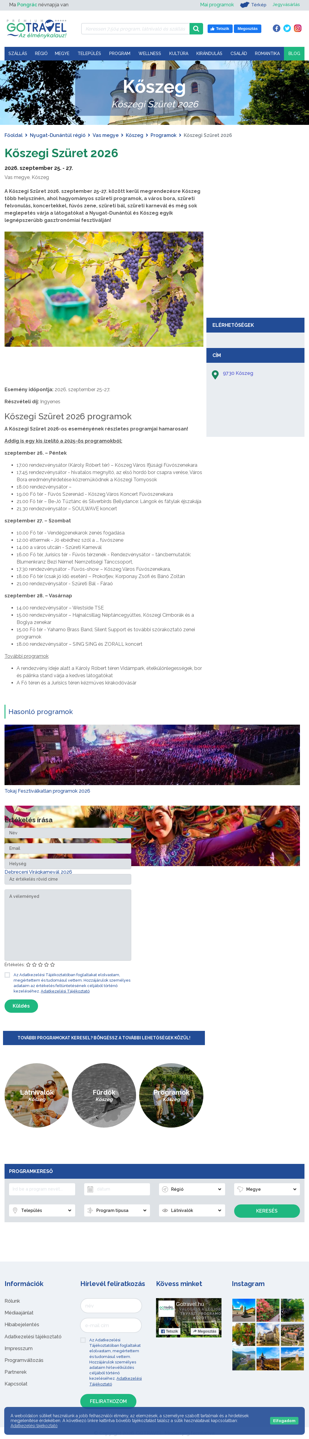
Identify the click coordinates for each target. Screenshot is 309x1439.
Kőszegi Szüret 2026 (63, 153)
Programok (164, 135)
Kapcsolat (16, 1384)
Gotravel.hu (190, 1304)
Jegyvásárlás (285, 5)
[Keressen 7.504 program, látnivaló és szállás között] (135, 28)
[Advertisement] (255, 269)
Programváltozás (24, 1360)
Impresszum (19, 1348)
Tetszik (169, 1331)
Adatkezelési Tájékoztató (65, 991)
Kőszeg (134, 135)
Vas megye (106, 135)
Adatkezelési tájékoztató (33, 1337)
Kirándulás (209, 53)
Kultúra (178, 53)
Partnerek (16, 1372)
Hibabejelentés (22, 1324)
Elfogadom (284, 1420)
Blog (294, 53)
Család (239, 53)
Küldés (21, 1006)
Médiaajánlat (19, 1313)
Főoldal (14, 135)
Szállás (17, 53)
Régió (41, 53)
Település (89, 53)
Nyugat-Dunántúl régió (57, 135)
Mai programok (215, 5)
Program (119, 53)
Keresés (267, 1211)
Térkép (251, 5)
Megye (62, 53)
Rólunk (12, 1301)
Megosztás (204, 1331)
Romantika (267, 53)
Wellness (150, 53)
